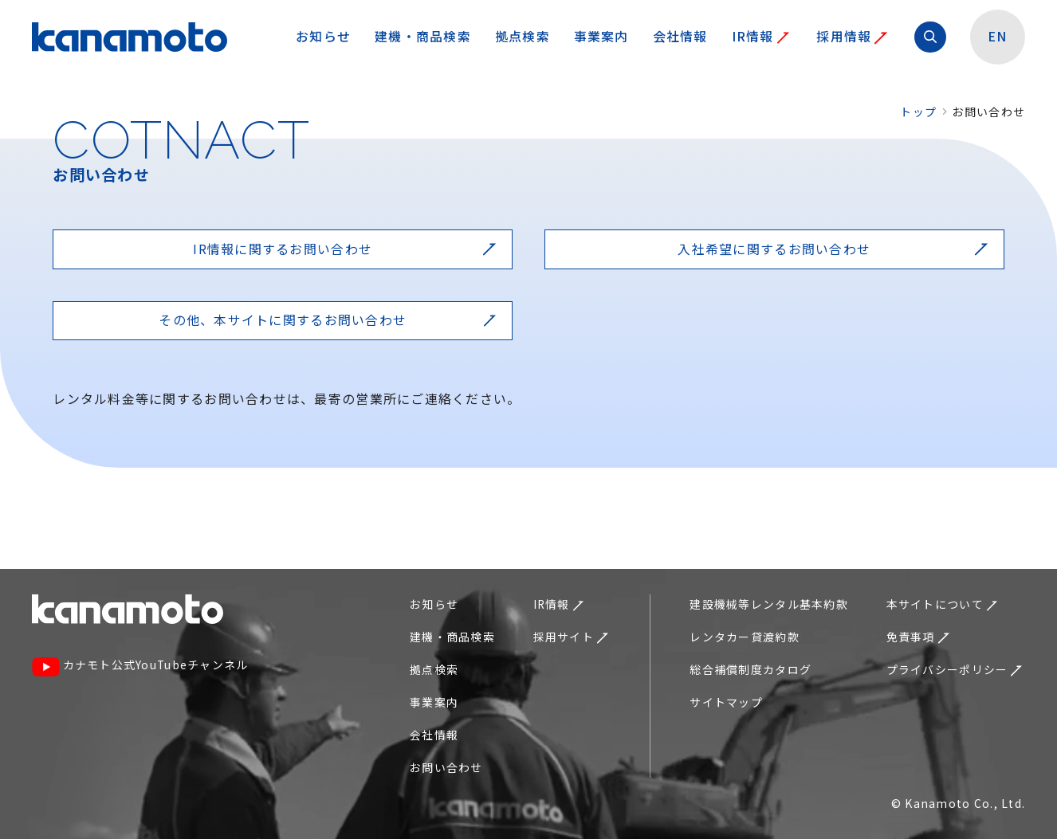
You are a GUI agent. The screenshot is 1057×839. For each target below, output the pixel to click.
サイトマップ (726, 702)
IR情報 (761, 36)
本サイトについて (942, 604)
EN (998, 36)
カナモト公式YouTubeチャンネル (140, 666)
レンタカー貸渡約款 (744, 637)
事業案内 (601, 36)
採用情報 (851, 36)
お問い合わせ (446, 767)
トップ (918, 112)
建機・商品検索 (423, 36)
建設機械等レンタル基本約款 (769, 604)
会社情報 (680, 36)
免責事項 (917, 637)
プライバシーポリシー (954, 669)
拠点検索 (522, 36)
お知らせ (323, 36)
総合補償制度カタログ (750, 669)
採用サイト (570, 637)
